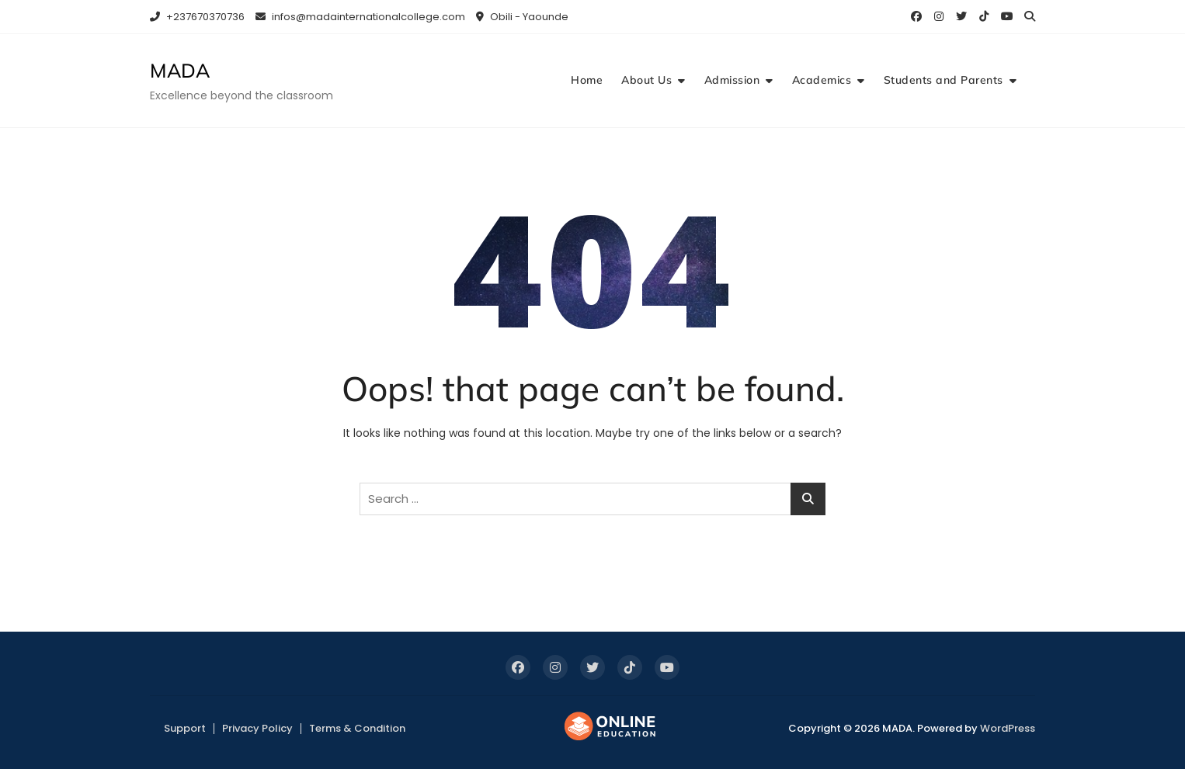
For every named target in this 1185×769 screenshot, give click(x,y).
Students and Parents (943, 80)
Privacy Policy (257, 728)
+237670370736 (197, 16)
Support (185, 728)
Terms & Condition (357, 728)
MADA (180, 70)
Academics (822, 80)
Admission (732, 80)
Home (587, 80)
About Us (646, 80)
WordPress (1007, 728)
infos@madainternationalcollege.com (360, 16)
